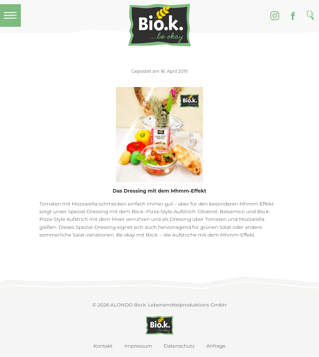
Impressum (138, 346)
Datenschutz (179, 346)
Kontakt (103, 346)
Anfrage (216, 346)
